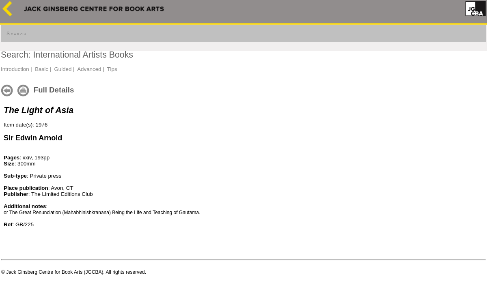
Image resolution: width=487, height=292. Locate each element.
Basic (41, 69)
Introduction (15, 69)
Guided (62, 69)
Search (16, 33)
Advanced (89, 69)
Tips (112, 69)
